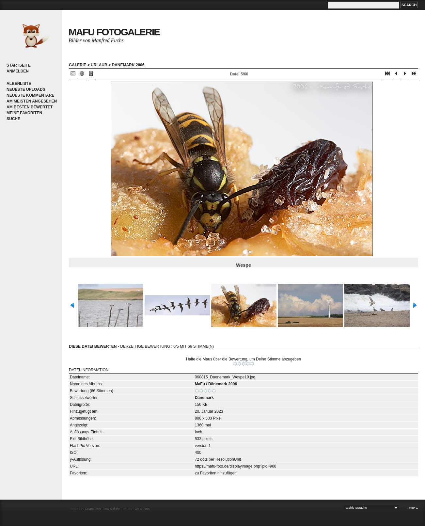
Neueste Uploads (26, 89)
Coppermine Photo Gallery (102, 508)
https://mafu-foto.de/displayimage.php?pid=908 (235, 466)
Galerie (77, 65)
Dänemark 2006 (128, 65)
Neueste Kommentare (30, 95)
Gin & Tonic (142, 508)
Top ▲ (413, 508)
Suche (13, 119)
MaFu (200, 384)
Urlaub (99, 65)
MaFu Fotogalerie (114, 31)
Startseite (19, 65)
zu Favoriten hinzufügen (216, 473)
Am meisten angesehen (32, 101)
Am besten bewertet (30, 107)
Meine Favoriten (24, 113)
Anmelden (18, 71)
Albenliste (19, 83)
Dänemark (204, 397)
